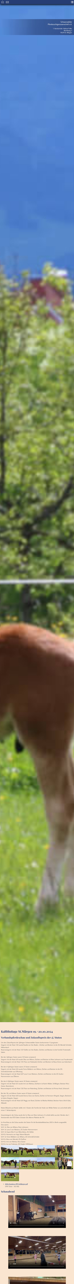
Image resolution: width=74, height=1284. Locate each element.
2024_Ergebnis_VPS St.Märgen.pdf (16, 1184)
